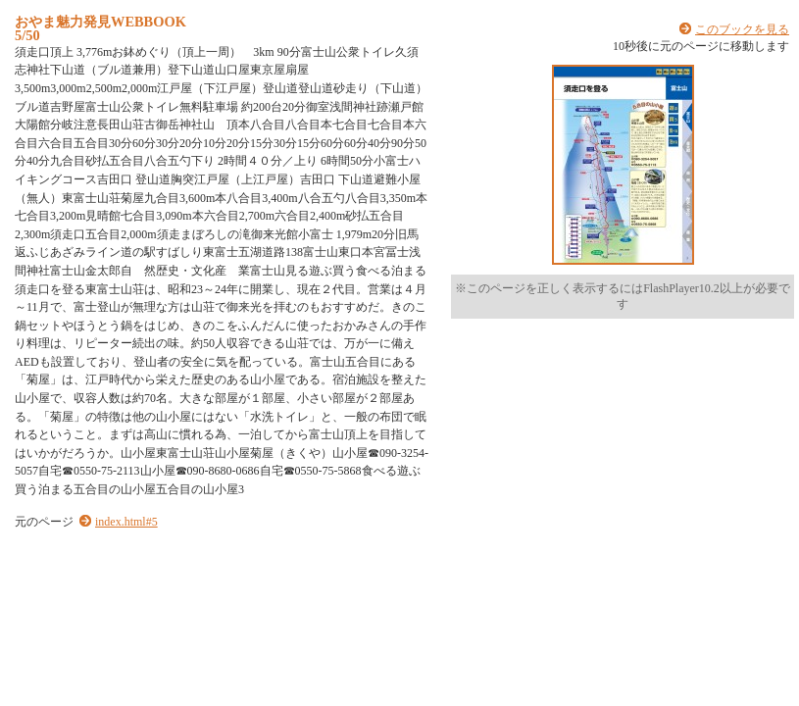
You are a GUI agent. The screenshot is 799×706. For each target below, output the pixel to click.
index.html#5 (126, 522)
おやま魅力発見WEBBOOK (100, 21)
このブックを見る (742, 29)
